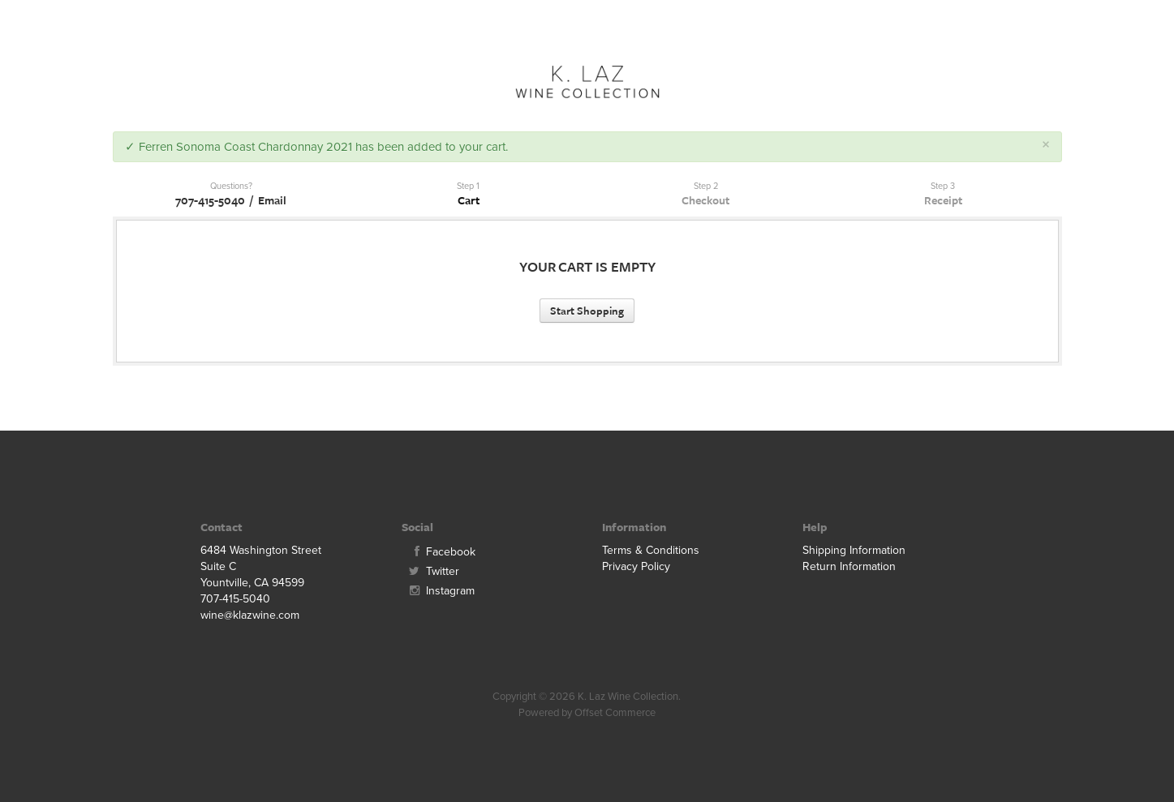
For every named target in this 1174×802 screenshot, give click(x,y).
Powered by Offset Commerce (587, 712)
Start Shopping (587, 310)
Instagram (438, 591)
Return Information (849, 566)
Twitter (430, 571)
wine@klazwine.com (249, 615)
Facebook (438, 552)
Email (272, 199)
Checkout (705, 199)
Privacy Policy (636, 566)
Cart (468, 199)
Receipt (943, 199)
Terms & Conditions (650, 550)
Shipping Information (853, 550)
